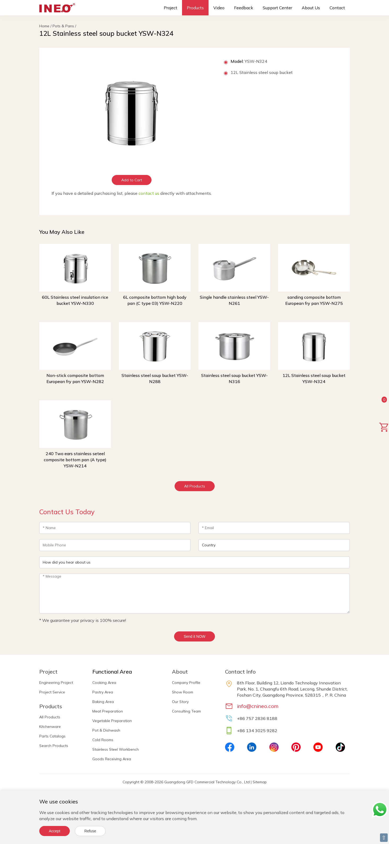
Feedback (243, 7)
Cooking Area (104, 682)
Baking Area (103, 701)
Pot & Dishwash (106, 730)
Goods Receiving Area (111, 759)
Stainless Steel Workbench (115, 749)
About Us (311, 7)
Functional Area (112, 671)
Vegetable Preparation (112, 720)
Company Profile (186, 682)
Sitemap (260, 782)
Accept (54, 831)
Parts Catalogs (52, 736)
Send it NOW (194, 636)
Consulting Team (186, 711)
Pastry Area (102, 692)
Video (218, 7)
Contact (337, 7)
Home (44, 26)
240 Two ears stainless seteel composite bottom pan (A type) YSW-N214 (75, 459)
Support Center (277, 7)
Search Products (53, 745)
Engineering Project (56, 682)
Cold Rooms (102, 739)
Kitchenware (50, 726)
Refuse (90, 831)
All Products (194, 486)
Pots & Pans (63, 26)
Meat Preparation (107, 711)
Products (195, 7)
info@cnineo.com (258, 706)
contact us (149, 193)
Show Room (182, 692)
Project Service (52, 692)
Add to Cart (131, 180)
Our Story (180, 701)
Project (170, 7)
